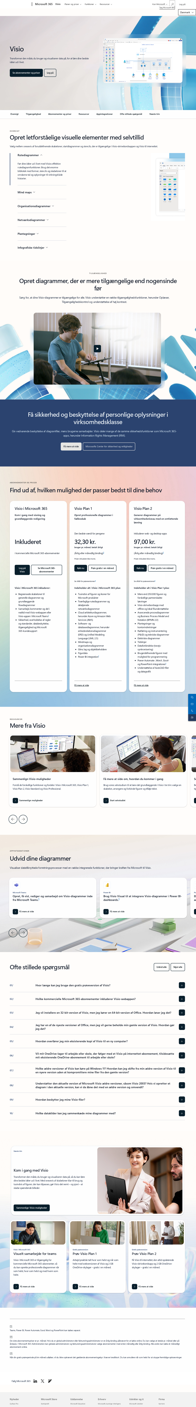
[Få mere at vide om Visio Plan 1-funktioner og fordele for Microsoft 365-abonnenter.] (81, 685)
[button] (97, 348)
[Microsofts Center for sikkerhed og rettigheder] (109, 447)
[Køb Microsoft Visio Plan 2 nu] (140, 568)
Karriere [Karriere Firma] (162, 1404)
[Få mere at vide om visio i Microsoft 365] (24, 1286)
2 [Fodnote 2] (103, 552)
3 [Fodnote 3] (95, 581)
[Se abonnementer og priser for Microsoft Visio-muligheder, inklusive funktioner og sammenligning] (26, 73)
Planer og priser (72, 4)
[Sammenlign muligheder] (28, 800)
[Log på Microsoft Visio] (50, 73)
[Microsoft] (20, 4)
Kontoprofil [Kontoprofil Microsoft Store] (45, 1404)
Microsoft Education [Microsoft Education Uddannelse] (77, 1404)
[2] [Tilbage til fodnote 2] (11, 1336)
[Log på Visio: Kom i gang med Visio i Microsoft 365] (22, 570)
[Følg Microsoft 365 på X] (42, 1381)
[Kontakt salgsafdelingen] (191, 700)
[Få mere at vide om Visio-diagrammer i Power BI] (114, 911)
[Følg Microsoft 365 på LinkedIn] (35, 1381)
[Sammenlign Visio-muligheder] (32, 1207)
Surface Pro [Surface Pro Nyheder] (14, 1404)
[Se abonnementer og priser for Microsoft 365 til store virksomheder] (46, 570)
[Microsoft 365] (44, 4)
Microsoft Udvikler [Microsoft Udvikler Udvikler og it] (136, 1404)
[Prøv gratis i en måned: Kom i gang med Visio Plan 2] (162, 568)
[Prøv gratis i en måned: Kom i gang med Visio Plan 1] (102, 568)
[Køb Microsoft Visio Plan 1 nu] (80, 568)
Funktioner (89, 4)
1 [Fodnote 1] (48, 615)
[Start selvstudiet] (114, 800)
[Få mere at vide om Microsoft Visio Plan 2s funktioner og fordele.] (141, 685)
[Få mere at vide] (71, 447)
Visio (58, 4)
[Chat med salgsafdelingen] (191, 693)
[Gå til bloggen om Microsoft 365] (49, 1381)
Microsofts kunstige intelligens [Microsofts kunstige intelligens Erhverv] (109, 1404)
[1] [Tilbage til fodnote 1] (11, 1326)
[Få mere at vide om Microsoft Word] (23, 911)
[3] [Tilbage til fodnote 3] (11, 1353)
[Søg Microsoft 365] (172, 3)
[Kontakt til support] (191, 713)
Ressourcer (105, 4)
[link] (14, 115)
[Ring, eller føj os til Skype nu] (191, 707)
